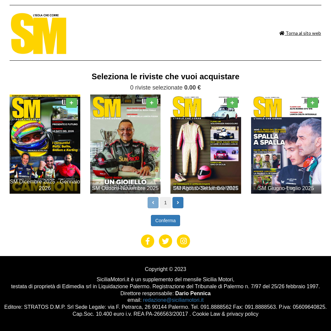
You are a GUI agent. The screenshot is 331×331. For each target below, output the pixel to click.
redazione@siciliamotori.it (173, 300)
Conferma (165, 220)
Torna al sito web (300, 33)
